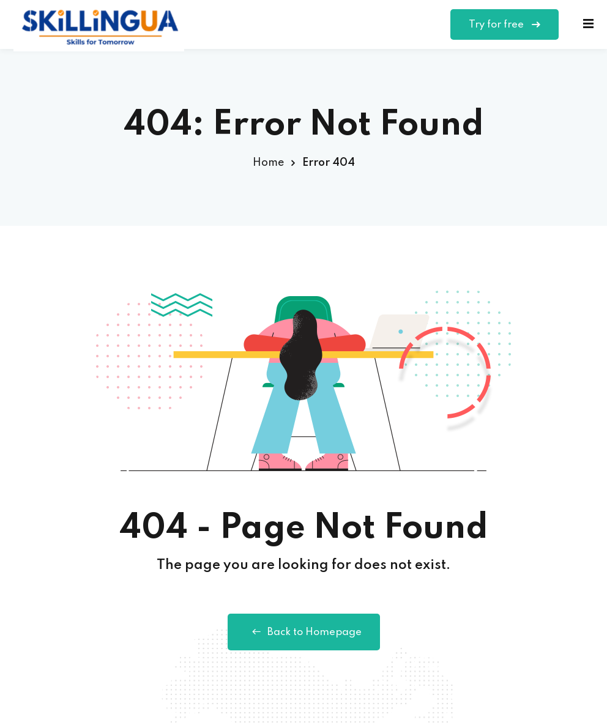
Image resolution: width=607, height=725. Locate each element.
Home (268, 162)
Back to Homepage (304, 632)
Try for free (504, 25)
